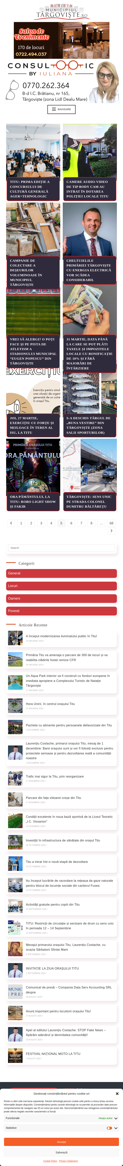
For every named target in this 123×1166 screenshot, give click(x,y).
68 (111, 523)
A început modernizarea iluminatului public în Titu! (60, 636)
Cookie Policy (50, 1161)
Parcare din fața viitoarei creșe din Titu (52, 793)
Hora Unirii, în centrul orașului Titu (49, 702)
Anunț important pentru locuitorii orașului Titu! (57, 997)
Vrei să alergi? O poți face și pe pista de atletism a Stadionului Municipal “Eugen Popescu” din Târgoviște (32, 354)
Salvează (62, 1152)
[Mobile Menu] (61, 109)
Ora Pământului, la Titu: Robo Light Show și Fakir (30, 501)
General (14, 573)
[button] (117, 1094)
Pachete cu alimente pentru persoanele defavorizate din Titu (68, 722)
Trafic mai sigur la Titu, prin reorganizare (54, 772)
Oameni (14, 599)
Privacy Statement (68, 1161)
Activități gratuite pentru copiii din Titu (52, 895)
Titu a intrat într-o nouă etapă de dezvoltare (56, 854)
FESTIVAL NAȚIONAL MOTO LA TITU (52, 1037)
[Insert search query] (61, 548)
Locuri (12, 586)
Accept (61, 1141)
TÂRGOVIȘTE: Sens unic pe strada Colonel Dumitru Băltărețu (89, 501)
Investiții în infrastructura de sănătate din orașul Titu (62, 834)
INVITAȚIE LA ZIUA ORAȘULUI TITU (51, 956)
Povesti (13, 612)
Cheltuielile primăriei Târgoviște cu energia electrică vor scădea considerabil (89, 270)
